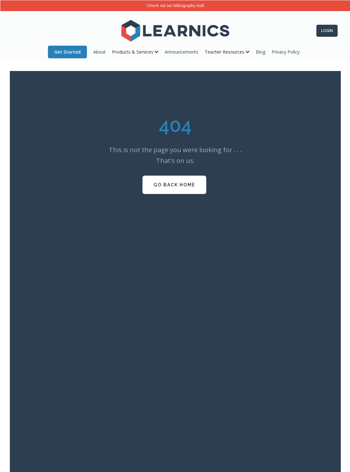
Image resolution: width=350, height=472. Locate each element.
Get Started (67, 52)
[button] (135, 52)
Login (327, 30)
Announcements (181, 52)
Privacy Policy (286, 52)
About (99, 52)
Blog (260, 52)
